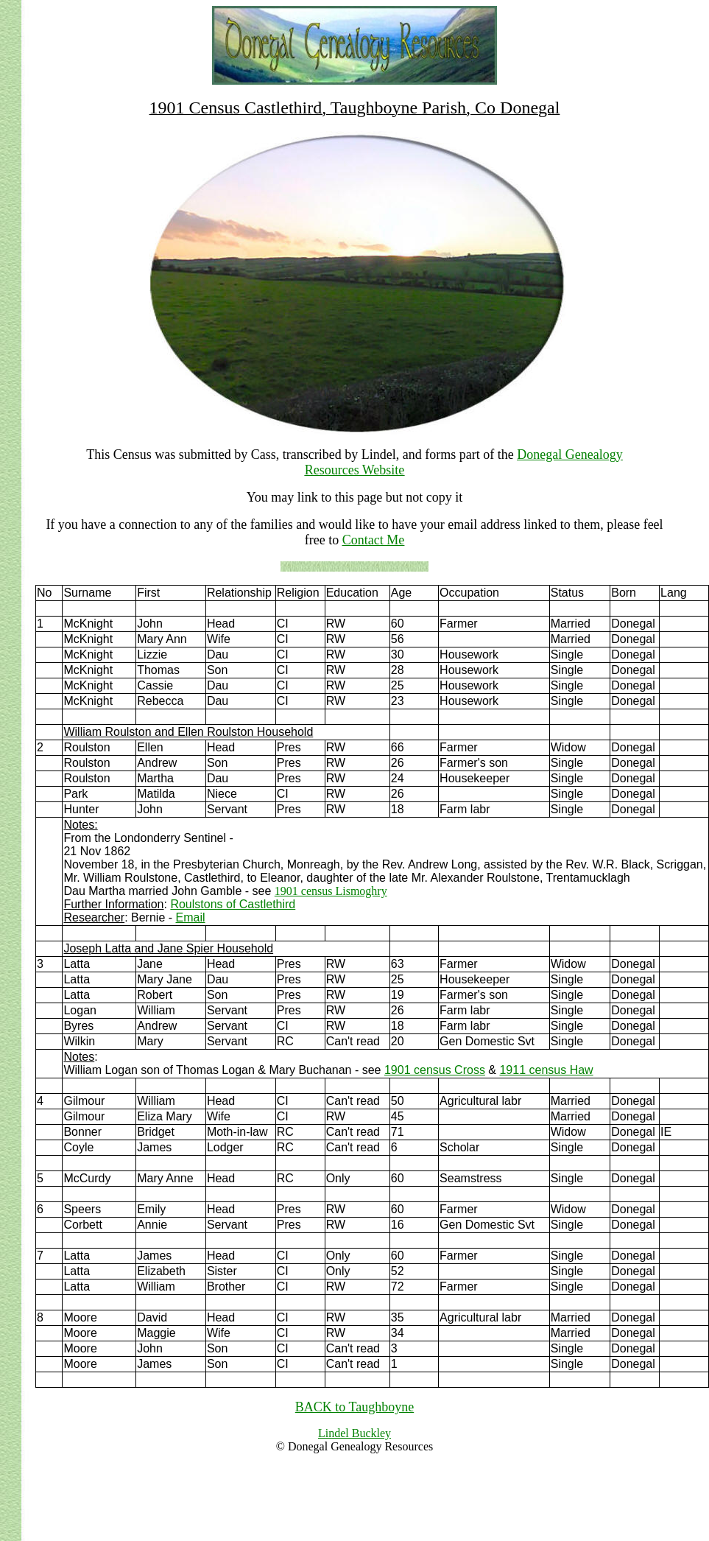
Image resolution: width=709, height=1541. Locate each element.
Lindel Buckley (354, 1433)
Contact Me (373, 540)
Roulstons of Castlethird (232, 904)
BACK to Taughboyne (354, 1407)
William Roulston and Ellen (133, 732)
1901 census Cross (434, 1070)
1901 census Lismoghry (331, 891)
